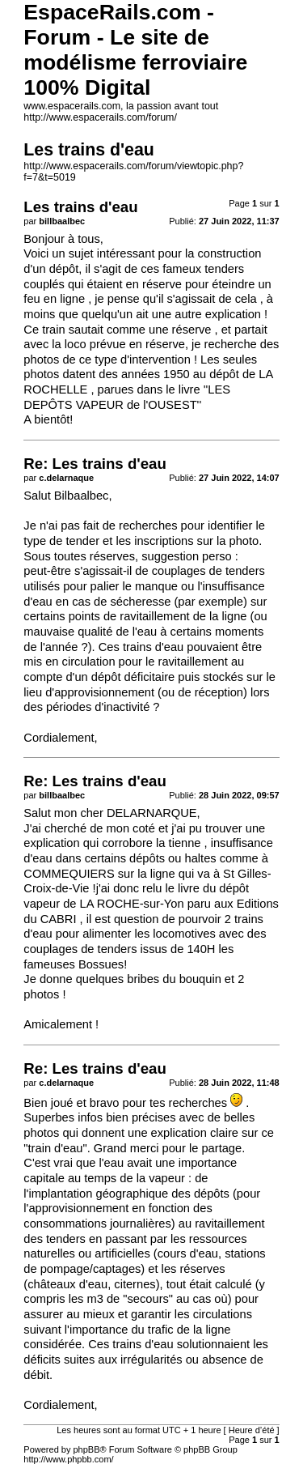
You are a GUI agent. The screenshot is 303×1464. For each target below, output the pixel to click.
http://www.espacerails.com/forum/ (100, 117)
